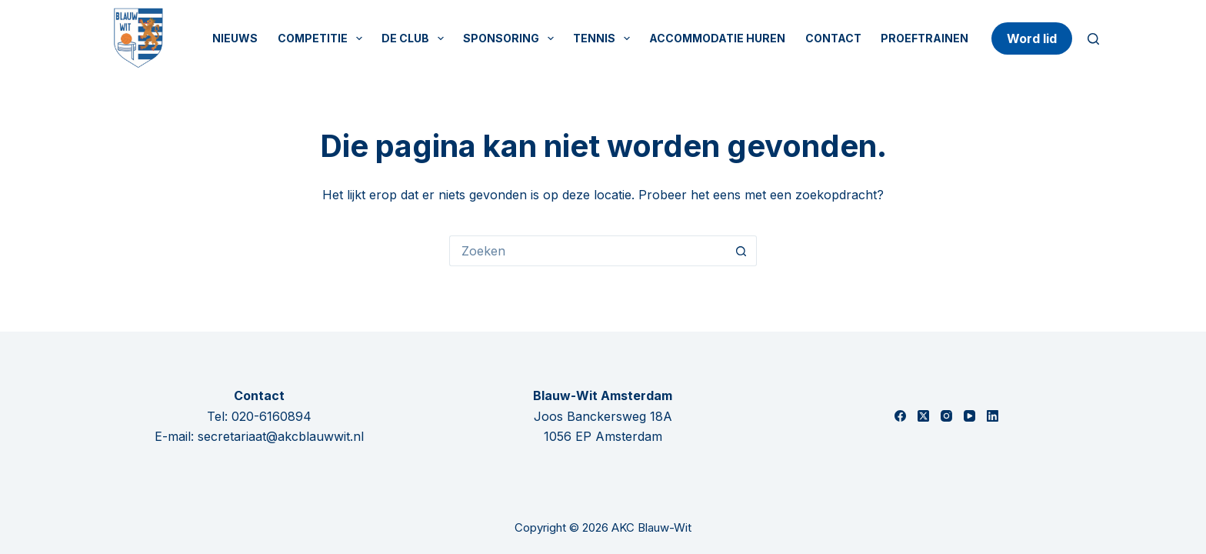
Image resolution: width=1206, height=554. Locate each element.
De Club (415, 38)
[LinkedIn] (992, 416)
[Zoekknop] (741, 250)
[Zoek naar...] (587, 250)
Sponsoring (511, 38)
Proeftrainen (924, 38)
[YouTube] (969, 416)
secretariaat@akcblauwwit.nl (281, 436)
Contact (833, 38)
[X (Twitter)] (923, 416)
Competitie (323, 38)
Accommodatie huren (717, 38)
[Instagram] (946, 416)
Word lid (1032, 38)
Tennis (604, 38)
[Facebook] (900, 416)
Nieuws (235, 38)
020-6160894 (271, 416)
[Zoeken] (1093, 39)
